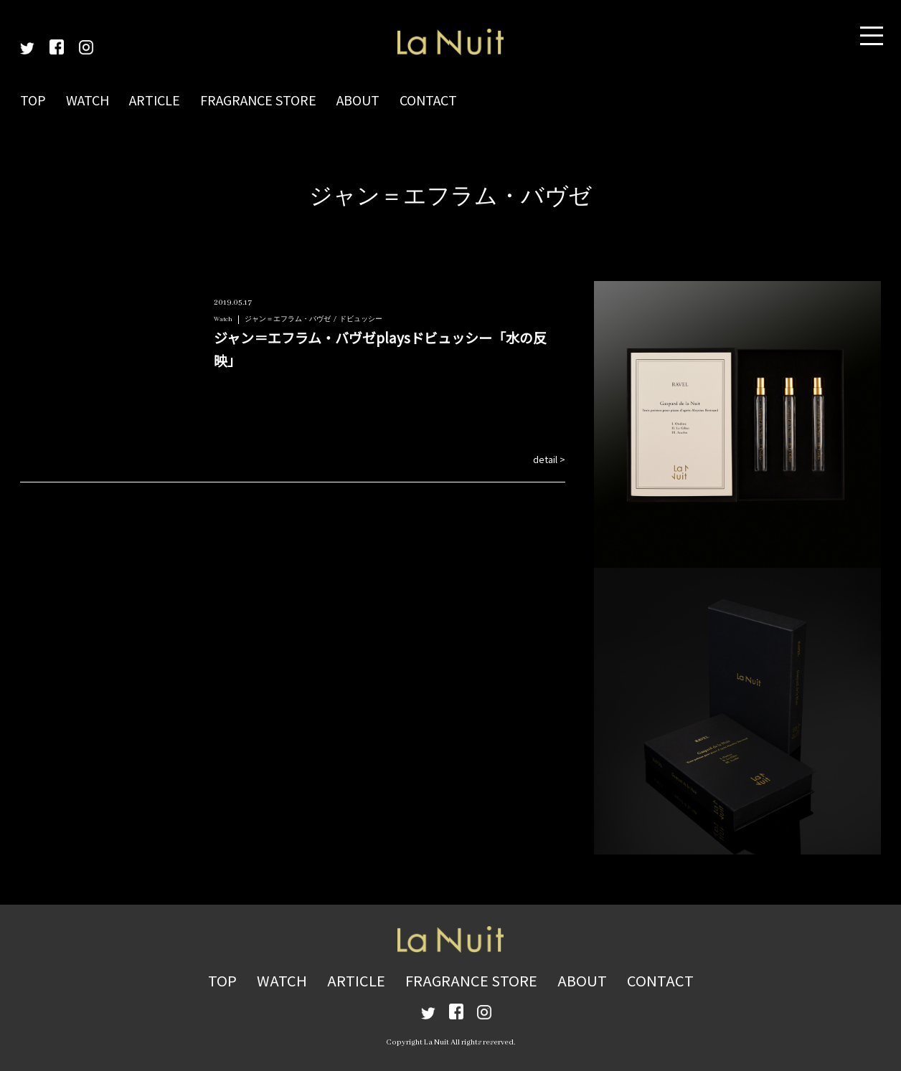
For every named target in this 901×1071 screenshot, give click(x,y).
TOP (33, 99)
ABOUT (357, 99)
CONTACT (428, 99)
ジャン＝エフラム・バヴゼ (288, 319)
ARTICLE (154, 99)
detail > (549, 459)
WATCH (87, 99)
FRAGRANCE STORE (258, 99)
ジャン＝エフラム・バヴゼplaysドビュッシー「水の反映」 (380, 349)
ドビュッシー (360, 319)
